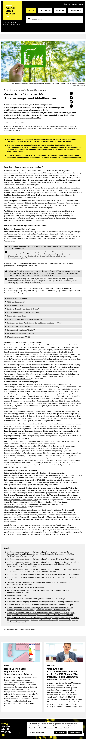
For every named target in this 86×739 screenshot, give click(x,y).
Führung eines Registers (53, 254)
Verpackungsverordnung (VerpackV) (20, 333)
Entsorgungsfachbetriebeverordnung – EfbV (20, 500)
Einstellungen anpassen (36, 732)
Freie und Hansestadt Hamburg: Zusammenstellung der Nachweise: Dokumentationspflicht (41, 605)
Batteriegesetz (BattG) (15, 305)
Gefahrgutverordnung (15, 323)
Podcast (74, 4)
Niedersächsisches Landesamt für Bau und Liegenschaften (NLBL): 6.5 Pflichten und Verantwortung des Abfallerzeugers (38, 583)
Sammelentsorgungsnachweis (15, 507)
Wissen (31, 10)
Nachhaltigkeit (57, 128)
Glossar (60, 10)
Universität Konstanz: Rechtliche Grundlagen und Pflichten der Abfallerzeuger (36, 598)
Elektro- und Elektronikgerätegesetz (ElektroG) (24, 319)
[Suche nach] (54, 19)
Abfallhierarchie (28, 275)
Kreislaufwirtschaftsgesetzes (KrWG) (32, 173)
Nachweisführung (69, 128)
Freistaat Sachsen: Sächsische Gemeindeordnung (25, 587)
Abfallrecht (7, 126)
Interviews (45, 10)
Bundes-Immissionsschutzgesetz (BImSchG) (23, 312)
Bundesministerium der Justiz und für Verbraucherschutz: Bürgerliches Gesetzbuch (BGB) (40, 559)
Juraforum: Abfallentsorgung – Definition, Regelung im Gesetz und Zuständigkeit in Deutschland (43, 602)
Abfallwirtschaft (18, 126)
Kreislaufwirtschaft (45, 128)
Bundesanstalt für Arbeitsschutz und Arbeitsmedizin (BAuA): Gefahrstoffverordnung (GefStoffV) (43, 574)
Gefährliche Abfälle (10, 128)
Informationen (32, 128)
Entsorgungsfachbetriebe (50, 493)
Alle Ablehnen (60, 732)
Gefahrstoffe (22, 128)
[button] (71, 93)
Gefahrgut (71, 126)
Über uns (67, 4)
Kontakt (80, 4)
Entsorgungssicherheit (39, 126)
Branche (27, 126)
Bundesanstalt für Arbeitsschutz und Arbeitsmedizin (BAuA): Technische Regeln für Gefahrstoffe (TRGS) (43, 578)
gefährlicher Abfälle (22, 354)
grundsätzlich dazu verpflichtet (46, 231)
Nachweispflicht (9, 130)
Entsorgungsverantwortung (57, 126)
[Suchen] (29, 19)
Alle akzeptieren (74, 732)
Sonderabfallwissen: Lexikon (18, 595)
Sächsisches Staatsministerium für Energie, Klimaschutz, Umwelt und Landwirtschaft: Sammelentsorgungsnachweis (39, 591)
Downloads (75, 10)
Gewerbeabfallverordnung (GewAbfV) (41, 170)
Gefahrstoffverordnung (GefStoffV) (20, 326)
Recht (18, 130)
